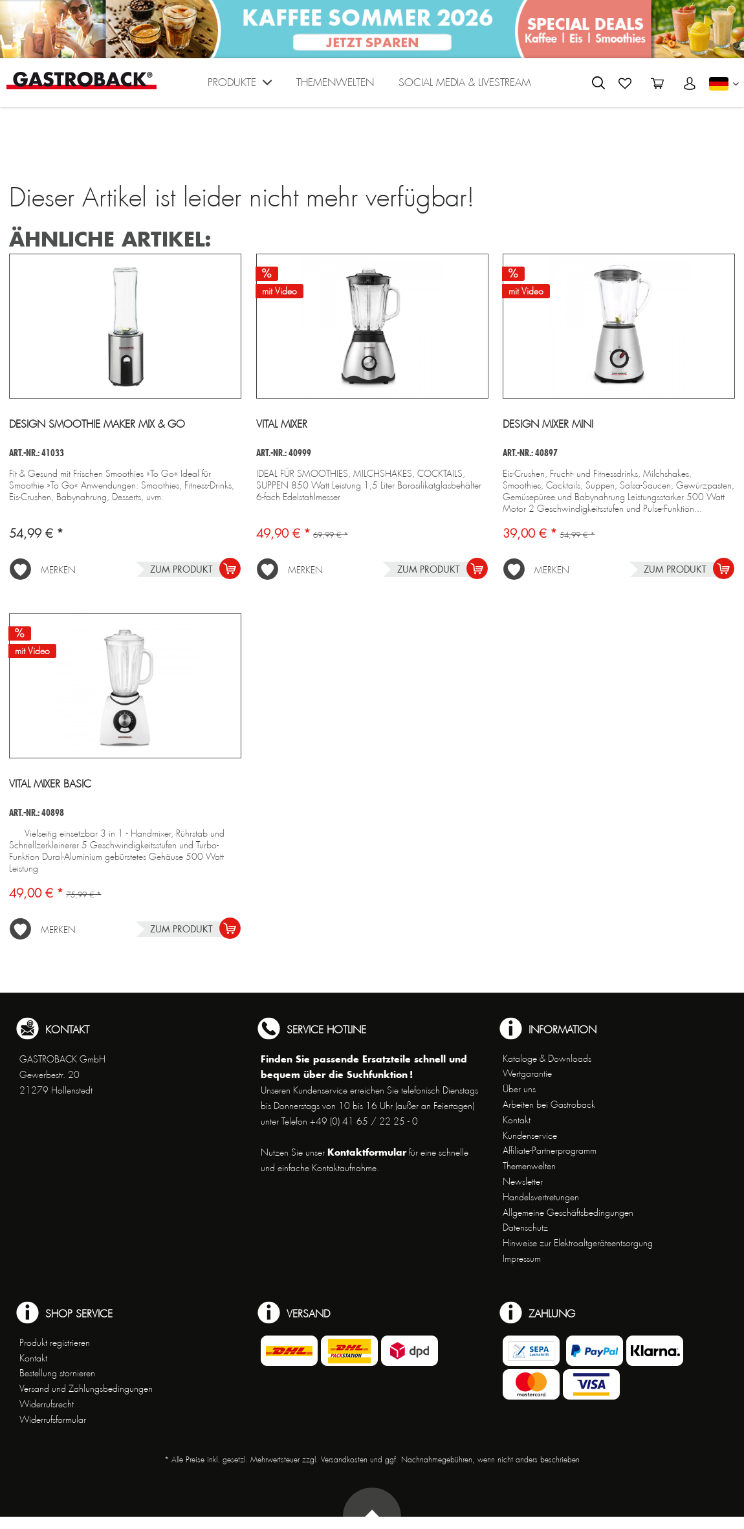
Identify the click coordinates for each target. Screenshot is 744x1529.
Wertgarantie (527, 1073)
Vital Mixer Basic (50, 784)
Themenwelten (529, 1166)
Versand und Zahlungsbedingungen (86, 1388)
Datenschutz (525, 1227)
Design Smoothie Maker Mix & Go (97, 424)
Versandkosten (344, 1460)
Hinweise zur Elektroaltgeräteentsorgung (578, 1243)
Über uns (519, 1089)
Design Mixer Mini (548, 424)
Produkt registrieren (54, 1342)
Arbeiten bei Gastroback (549, 1104)
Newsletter (523, 1181)
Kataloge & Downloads (547, 1058)
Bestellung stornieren (57, 1373)
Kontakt (517, 1120)
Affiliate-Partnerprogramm (549, 1150)
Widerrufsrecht (46, 1404)
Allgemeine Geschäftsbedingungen (568, 1212)
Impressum (522, 1258)
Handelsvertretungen (541, 1197)
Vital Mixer (281, 424)
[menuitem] (240, 86)
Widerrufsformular (52, 1419)
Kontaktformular (366, 1152)
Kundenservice (530, 1135)
